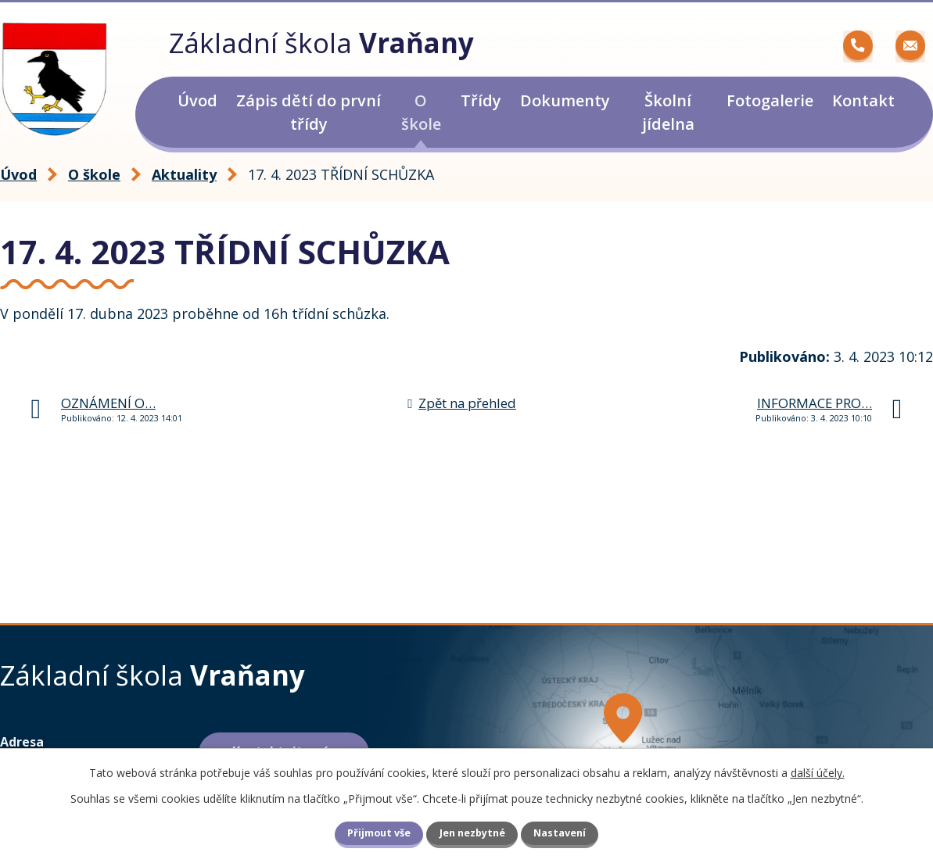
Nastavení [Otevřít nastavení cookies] (559, 833)
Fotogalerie (770, 100)
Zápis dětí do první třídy (308, 112)
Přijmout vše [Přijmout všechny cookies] (379, 833)
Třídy (481, 100)
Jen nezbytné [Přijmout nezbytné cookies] (472, 833)
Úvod (197, 100)
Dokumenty (565, 100)
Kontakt (863, 100)
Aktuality (184, 174)
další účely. (818, 772)
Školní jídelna (668, 112)
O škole (421, 112)
